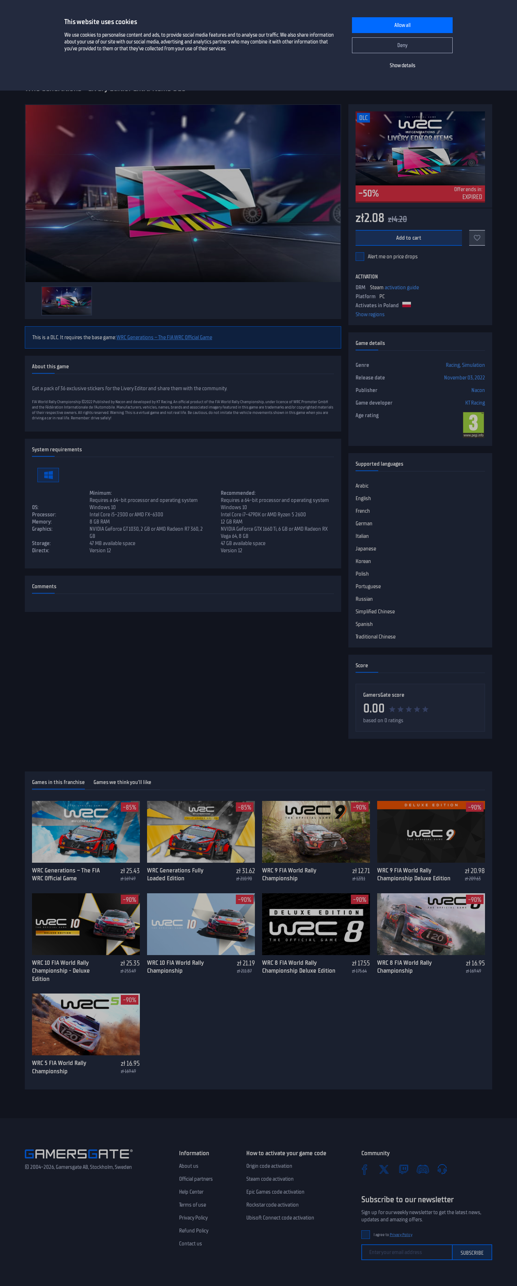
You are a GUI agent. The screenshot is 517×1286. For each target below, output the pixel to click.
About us (188, 1166)
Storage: (41, 543)
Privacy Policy (193, 1217)
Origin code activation (269, 1166)
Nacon (478, 390)
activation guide (402, 287)
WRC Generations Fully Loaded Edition (175, 874)
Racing (453, 365)
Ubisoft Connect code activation (280, 1217)
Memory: (42, 521)
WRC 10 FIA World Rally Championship (175, 967)
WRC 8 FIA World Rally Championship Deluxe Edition (298, 967)
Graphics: (42, 529)
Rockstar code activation (272, 1204)
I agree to (393, 1234)
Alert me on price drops (393, 256)
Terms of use (192, 1204)
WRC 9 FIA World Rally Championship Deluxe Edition (413, 874)
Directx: (40, 550)
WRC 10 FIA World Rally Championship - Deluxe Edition (61, 971)
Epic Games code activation (275, 1191)
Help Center (191, 1191)
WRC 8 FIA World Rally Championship (404, 967)
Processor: (44, 514)
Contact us (190, 1243)
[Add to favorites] (477, 238)
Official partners (196, 1179)
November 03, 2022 (464, 377)
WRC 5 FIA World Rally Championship (59, 1067)
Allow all (402, 25)
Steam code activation (270, 1179)
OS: (35, 507)
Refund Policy (194, 1230)
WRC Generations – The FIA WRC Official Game (164, 337)
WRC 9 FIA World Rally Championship (289, 874)
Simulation (473, 365)
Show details (402, 65)
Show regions (370, 314)
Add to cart (409, 237)
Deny (402, 45)
